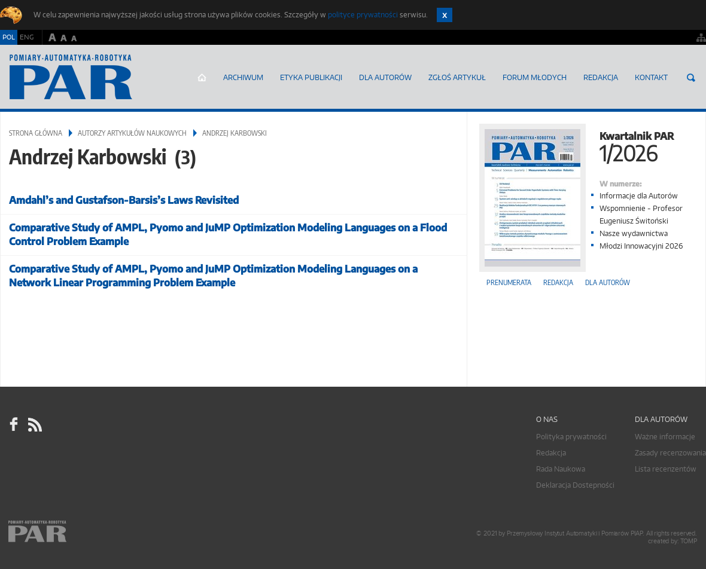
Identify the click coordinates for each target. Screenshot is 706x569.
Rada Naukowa (560, 468)
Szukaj (691, 77)
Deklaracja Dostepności (575, 485)
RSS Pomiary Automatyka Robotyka (34, 424)
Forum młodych (535, 77)
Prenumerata (508, 282)
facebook (14, 424)
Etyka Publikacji (311, 77)
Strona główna (202, 77)
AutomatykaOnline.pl (71, 77)
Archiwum (243, 77)
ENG (27, 37)
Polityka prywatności (571, 436)
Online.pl (71, 532)
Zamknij (444, 15)
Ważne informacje (665, 436)
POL (8, 37)
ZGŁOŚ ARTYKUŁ (457, 77)
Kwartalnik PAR (586, 145)
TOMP (688, 541)
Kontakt (651, 77)
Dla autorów (385, 77)
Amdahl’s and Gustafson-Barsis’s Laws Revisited (124, 200)
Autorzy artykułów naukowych (132, 133)
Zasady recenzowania (670, 452)
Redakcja (600, 77)
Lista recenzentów (665, 468)
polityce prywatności (363, 14)
